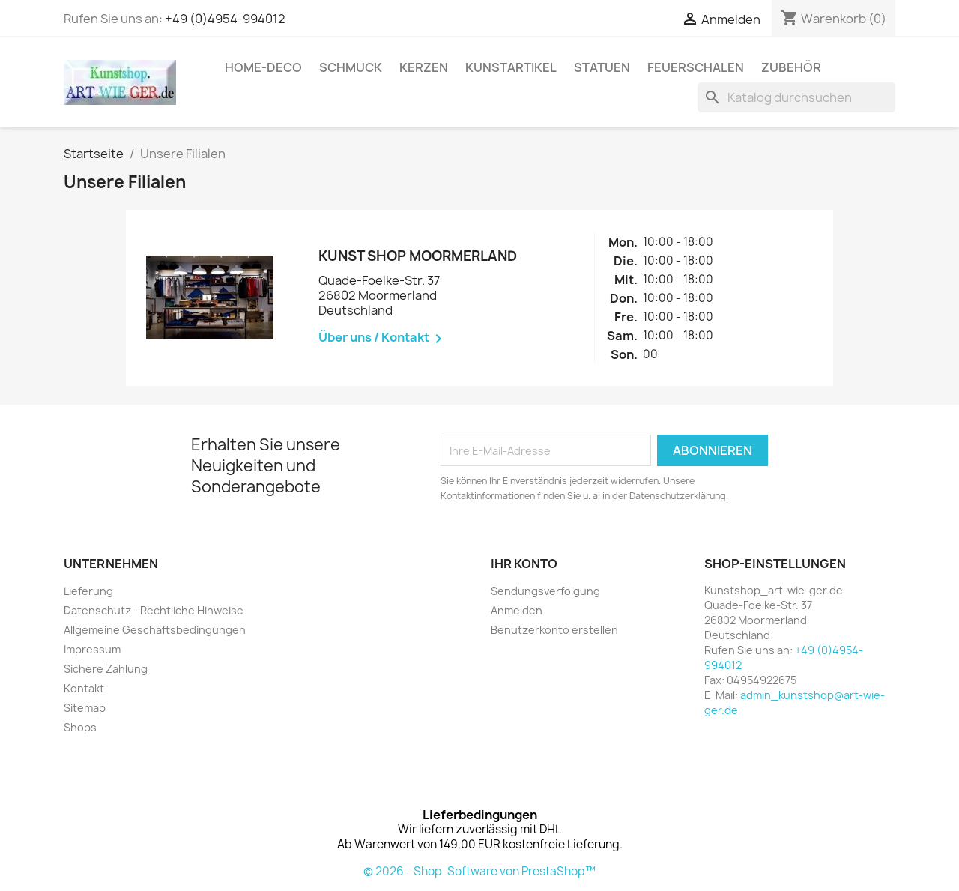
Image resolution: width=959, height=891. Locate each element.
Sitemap (85, 708)
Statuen (602, 67)
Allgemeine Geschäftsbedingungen (155, 630)
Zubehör (791, 67)
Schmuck (350, 67)
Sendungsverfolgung (545, 591)
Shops (80, 727)
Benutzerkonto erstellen (554, 630)
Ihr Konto (524, 563)
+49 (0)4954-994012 (225, 18)
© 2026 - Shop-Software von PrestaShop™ (479, 871)
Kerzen (423, 67)
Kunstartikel (511, 67)
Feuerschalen (695, 67)
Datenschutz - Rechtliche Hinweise (153, 610)
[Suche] (796, 97)
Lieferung (88, 591)
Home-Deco (263, 67)
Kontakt (84, 688)
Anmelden (516, 610)
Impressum (92, 649)
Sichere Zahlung (106, 669)
